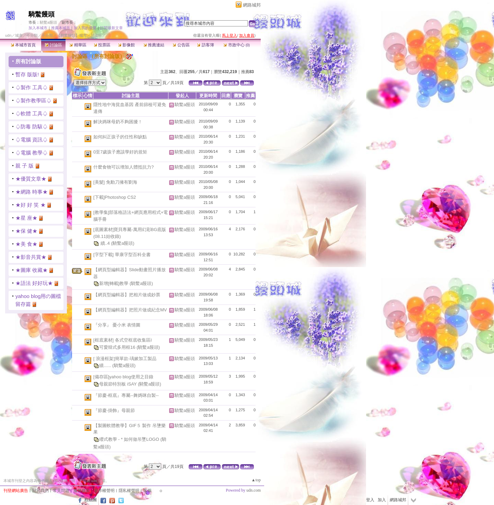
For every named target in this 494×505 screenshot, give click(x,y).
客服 (147, 490)
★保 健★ (26, 231)
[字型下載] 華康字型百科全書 (122, 254)
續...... (105, 365)
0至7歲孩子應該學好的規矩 (120, 151)
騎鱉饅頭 (41, 14)
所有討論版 (28, 61)
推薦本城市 (60, 28)
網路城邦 (252, 5)
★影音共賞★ (30, 257)
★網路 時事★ (31, 192)
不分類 (32, 35)
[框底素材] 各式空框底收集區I (122, 340)
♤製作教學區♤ (33, 100)
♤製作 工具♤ (31, 87)
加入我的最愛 (85, 28)
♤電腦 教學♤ (31, 153)
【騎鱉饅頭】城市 (72, 35)
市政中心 (236, 45)
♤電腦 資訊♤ (31, 139)
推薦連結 (153, 45)
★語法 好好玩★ (34, 283)
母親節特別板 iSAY (118, 383)
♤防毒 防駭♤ (31, 126)
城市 (19, 35)
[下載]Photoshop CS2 (114, 197)
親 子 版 (24, 166)
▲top (256, 480)
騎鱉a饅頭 (48, 22)
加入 (382, 499)
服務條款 (81, 490)
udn (8, 35)
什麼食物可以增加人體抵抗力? (123, 167)
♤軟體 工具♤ (31, 113)
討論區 (53, 45)
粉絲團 (90, 499)
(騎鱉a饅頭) (122, 243)
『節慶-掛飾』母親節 (114, 410)
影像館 (126, 45)
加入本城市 (37, 28)
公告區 (181, 45)
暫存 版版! (27, 74)
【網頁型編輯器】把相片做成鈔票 (126, 294)
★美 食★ (26, 244)
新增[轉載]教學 (114, 283)
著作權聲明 (104, 490)
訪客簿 (205, 45)
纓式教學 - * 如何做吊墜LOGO (129, 438)
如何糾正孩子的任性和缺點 (120, 136)
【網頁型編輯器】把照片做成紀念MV (130, 309)
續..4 (105, 243)
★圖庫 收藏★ (31, 270)
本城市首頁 (23, 45)
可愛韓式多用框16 (118, 346)
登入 (370, 499)
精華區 (77, 45)
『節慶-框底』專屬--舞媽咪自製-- (126, 395)
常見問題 (61, 490)
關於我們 (40, 490)
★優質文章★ (30, 179)
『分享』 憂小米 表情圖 (116, 325)
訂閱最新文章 (111, 28)
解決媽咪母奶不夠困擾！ (117, 121)
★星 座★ (26, 218)
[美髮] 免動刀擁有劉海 (115, 182)
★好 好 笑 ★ (30, 205)
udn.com (253, 490)
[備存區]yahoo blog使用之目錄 (123, 376)
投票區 (102, 45)
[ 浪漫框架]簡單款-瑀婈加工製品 (124, 358)
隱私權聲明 (129, 490)
